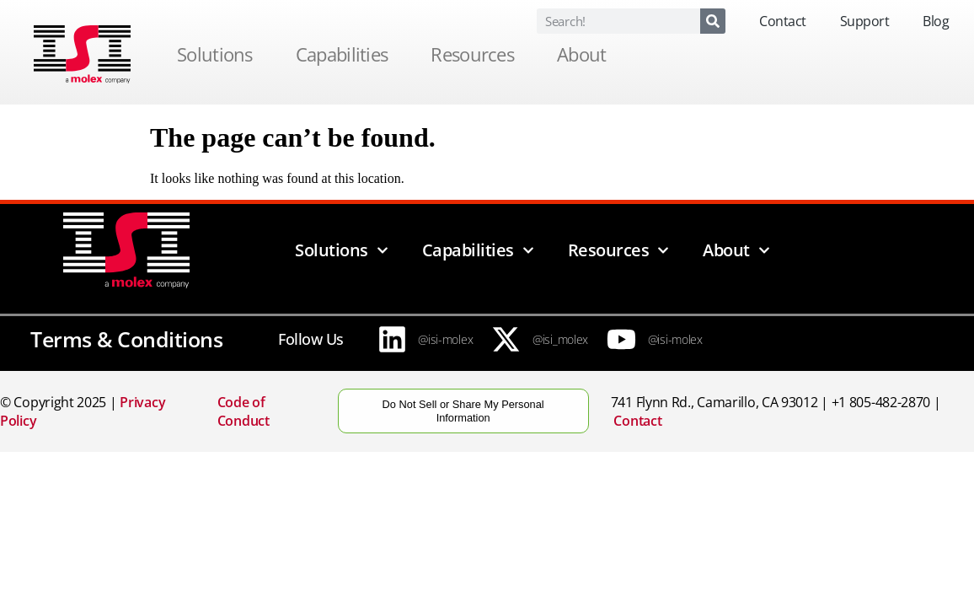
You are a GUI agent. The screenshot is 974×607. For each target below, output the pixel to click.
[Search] (712, 21)
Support (865, 21)
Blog (936, 21)
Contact (782, 21)
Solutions (219, 54)
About (586, 54)
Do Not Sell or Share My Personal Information (463, 410)
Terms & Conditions (126, 339)
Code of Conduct (243, 411)
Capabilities (346, 54)
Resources (476, 54)
